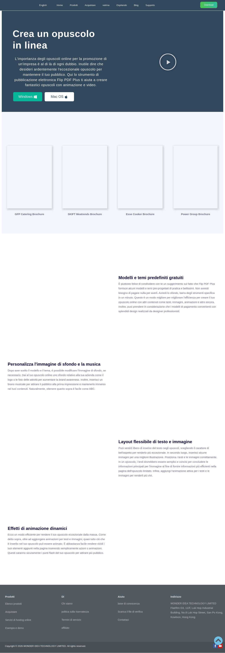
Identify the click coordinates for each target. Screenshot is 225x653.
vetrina (105, 5)
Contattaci (123, 620)
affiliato (65, 628)
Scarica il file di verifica (130, 611)
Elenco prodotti (13, 603)
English (43, 5)
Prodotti (74, 5)
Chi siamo (67, 603)
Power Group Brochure (195, 214)
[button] (168, 62)
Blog (136, 5)
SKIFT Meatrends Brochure (85, 214)
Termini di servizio (71, 620)
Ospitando (121, 5)
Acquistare (90, 5)
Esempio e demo (14, 628)
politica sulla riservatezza (75, 611)
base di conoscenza (129, 603)
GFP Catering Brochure (29, 214)
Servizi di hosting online (18, 620)
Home (60, 5)
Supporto (150, 5)
